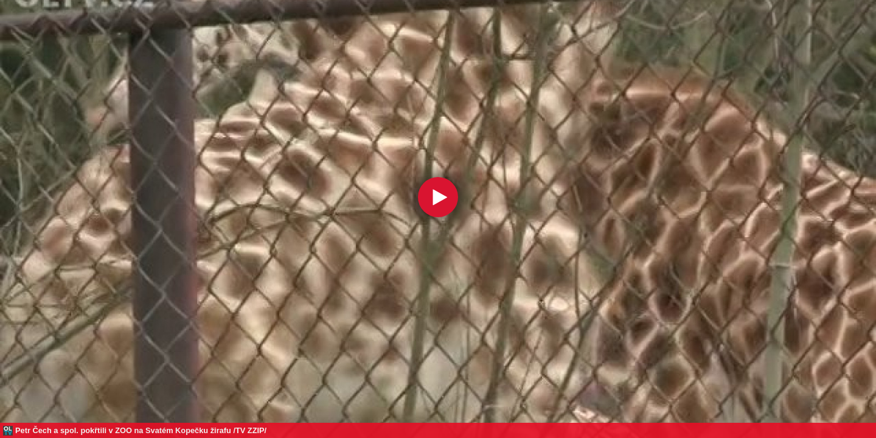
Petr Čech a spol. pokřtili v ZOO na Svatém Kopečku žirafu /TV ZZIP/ (140, 430)
